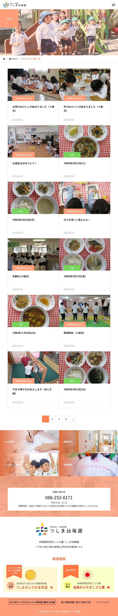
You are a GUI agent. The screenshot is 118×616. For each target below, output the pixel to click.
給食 (72, 154)
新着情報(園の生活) (23, 98)
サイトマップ (102, 602)
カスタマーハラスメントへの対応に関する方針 (32, 602)
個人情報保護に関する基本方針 (76, 602)
